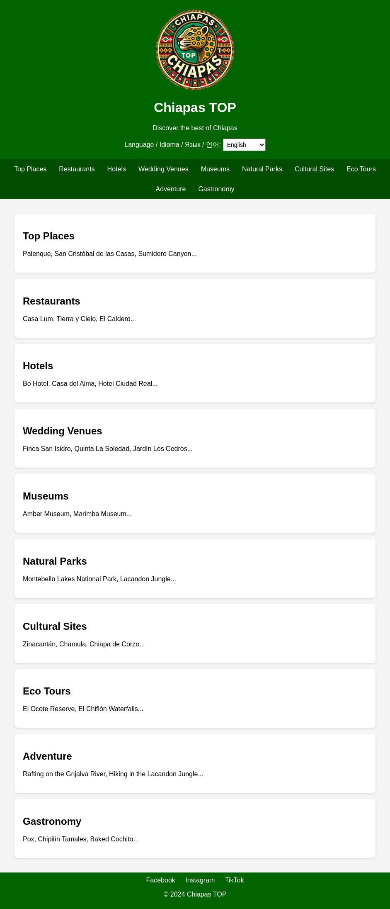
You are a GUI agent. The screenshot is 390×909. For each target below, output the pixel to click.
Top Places (30, 169)
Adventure (170, 189)
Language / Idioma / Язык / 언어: (172, 144)
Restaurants (76, 169)
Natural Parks (262, 169)
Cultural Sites (314, 169)
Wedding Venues (163, 169)
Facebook (160, 880)
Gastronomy (216, 189)
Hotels (116, 169)
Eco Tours (361, 169)
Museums (215, 169)
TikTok (234, 880)
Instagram (200, 880)
